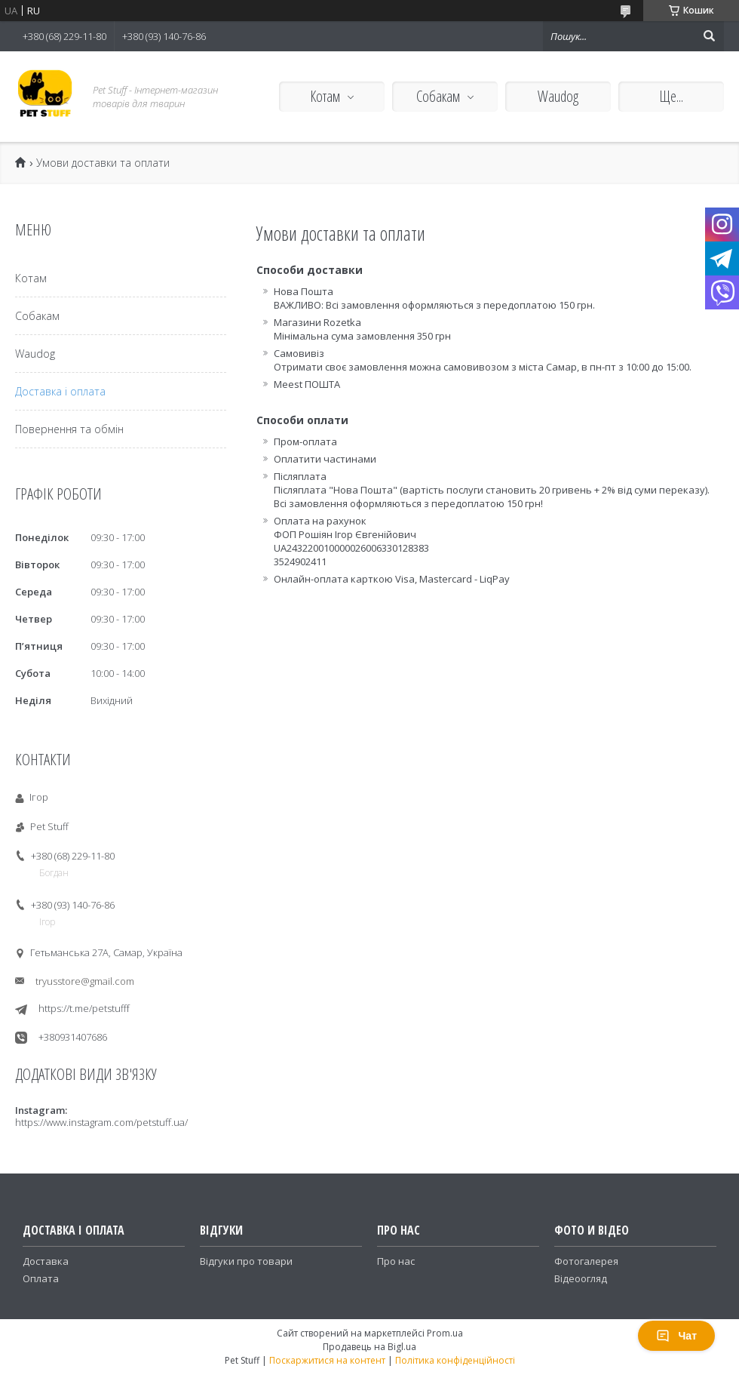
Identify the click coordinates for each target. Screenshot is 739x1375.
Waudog (558, 96)
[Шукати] (709, 36)
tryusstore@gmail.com (84, 981)
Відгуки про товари (246, 1261)
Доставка (46, 1261)
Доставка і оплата (60, 391)
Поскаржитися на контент (327, 1360)
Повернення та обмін (69, 429)
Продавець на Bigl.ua (369, 1346)
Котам (325, 96)
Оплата (41, 1278)
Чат (676, 1336)
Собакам (438, 96)
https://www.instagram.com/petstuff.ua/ (101, 1122)
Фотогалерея (586, 1261)
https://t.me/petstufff (84, 1008)
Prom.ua (445, 1333)
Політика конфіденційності (455, 1360)
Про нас (396, 1261)
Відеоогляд (580, 1278)
